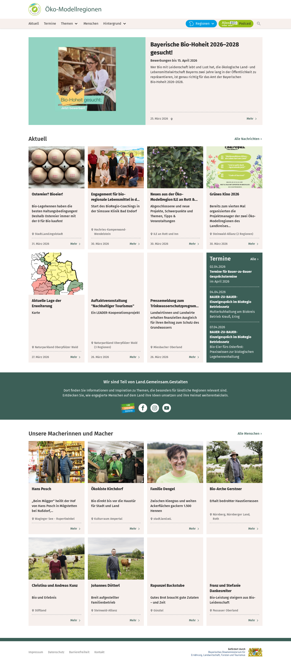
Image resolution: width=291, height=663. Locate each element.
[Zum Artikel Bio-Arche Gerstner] (253, 531)
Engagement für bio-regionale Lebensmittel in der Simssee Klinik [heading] (115, 199)
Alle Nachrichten (248, 141)
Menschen (91, 25)
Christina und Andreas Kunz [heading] (55, 588)
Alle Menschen (250, 436)
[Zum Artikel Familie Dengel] (194, 531)
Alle (254, 261)
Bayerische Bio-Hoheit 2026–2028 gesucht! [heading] (194, 50)
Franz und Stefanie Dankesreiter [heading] (225, 590)
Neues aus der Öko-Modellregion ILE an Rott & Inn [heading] (172, 199)
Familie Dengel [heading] (162, 491)
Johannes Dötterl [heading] (105, 588)
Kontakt (99, 652)
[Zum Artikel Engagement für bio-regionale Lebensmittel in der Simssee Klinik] (135, 246)
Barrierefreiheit (79, 652)
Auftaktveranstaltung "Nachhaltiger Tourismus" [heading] (112, 306)
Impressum (36, 652)
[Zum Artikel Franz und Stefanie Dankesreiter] (253, 622)
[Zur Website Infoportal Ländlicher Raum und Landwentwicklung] (127, 410)
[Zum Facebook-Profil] (143, 410)
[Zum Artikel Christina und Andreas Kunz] (75, 622)
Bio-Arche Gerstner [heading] (226, 491)
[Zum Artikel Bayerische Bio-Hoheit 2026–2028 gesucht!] (252, 121)
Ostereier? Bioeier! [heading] (47, 196)
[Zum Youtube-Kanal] (166, 410)
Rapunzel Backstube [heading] (167, 588)
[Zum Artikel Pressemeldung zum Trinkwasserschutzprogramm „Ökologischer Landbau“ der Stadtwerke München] (194, 359)
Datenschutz (56, 652)
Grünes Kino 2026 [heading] (224, 196)
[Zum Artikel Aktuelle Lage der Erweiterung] (75, 359)
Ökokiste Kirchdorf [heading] (107, 491)
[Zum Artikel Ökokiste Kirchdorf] (135, 531)
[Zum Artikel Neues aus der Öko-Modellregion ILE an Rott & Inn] (194, 246)
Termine (50, 25)
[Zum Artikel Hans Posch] (75, 531)
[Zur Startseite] (67, 9)
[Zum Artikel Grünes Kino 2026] (253, 246)
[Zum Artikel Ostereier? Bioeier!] (75, 246)
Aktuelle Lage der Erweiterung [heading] (46, 306)
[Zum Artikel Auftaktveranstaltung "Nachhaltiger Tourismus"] (135, 359)
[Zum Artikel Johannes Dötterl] (135, 622)
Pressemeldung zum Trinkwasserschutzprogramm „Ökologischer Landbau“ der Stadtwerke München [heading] (174, 306)
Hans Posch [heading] (41, 491)
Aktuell (34, 25)
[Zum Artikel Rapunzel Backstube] (194, 622)
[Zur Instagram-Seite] (154, 410)
